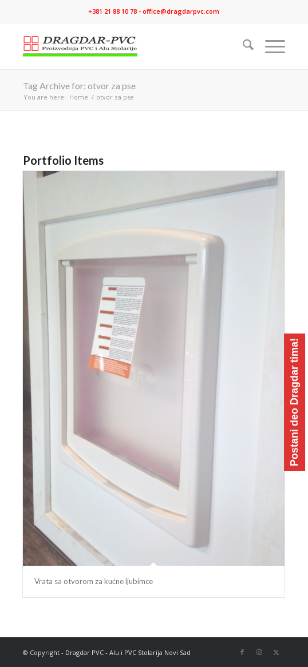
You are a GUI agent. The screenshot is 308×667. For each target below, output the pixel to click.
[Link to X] (276, 652)
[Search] (242, 46)
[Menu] (269, 46)
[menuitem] (242, 46)
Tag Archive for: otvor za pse (79, 85)
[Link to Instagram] (259, 652)
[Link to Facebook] (242, 652)
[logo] (127, 46)
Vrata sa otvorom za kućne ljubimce (93, 581)
